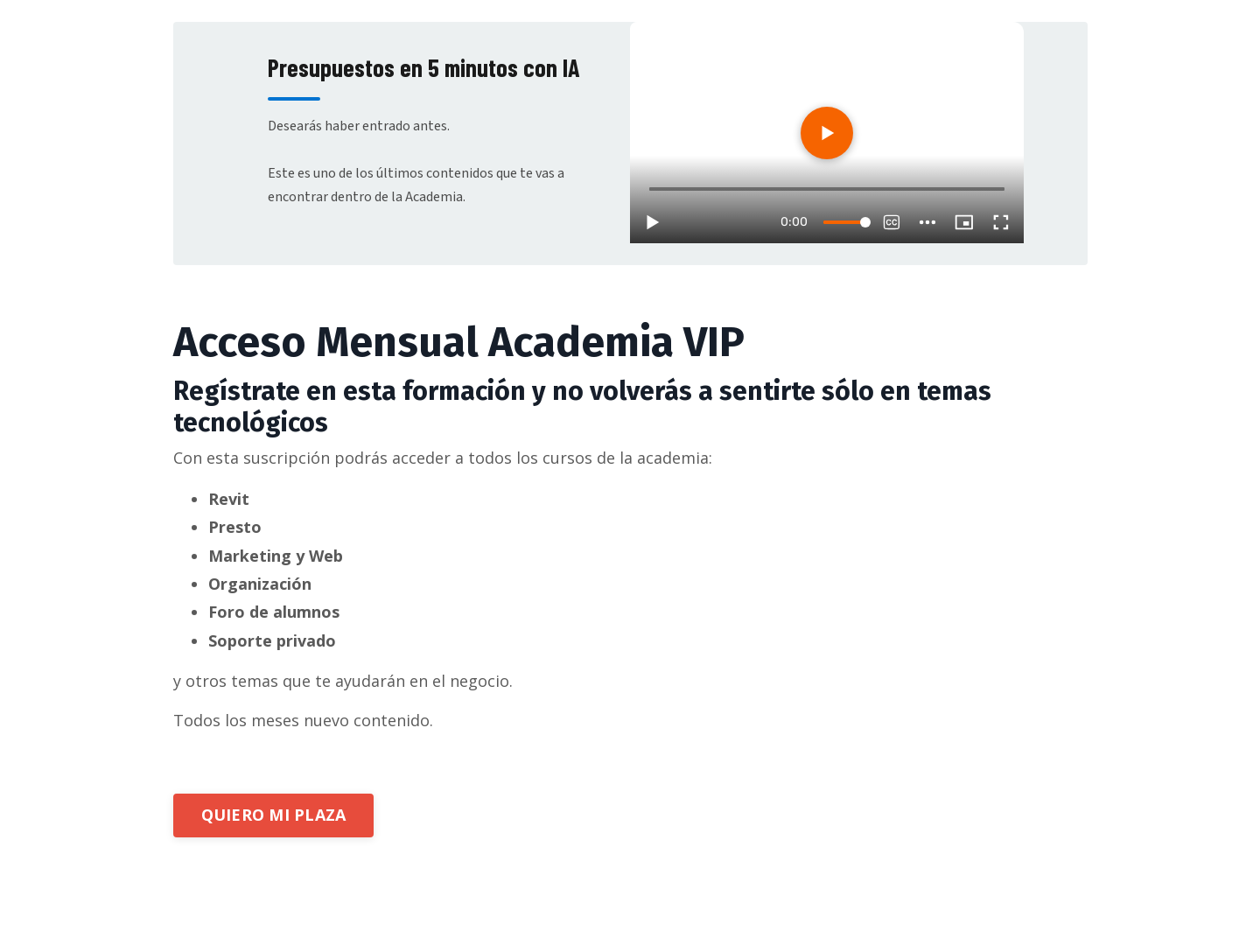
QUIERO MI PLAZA (273, 814)
